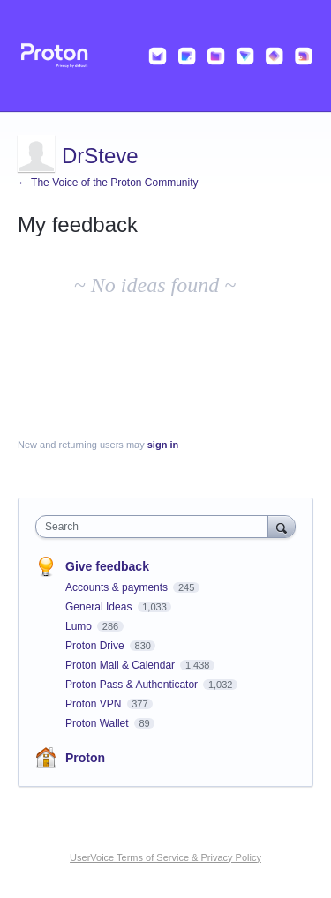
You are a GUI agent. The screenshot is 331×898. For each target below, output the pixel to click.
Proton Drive (96, 646)
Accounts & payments (117, 587)
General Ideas (100, 607)
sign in (162, 444)
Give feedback (107, 566)
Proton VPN (94, 704)
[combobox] (155, 526)
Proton (85, 758)
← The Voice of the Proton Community (108, 182)
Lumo (79, 626)
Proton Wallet (98, 723)
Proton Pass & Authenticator (132, 684)
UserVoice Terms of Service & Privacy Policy (165, 857)
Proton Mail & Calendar (121, 665)
